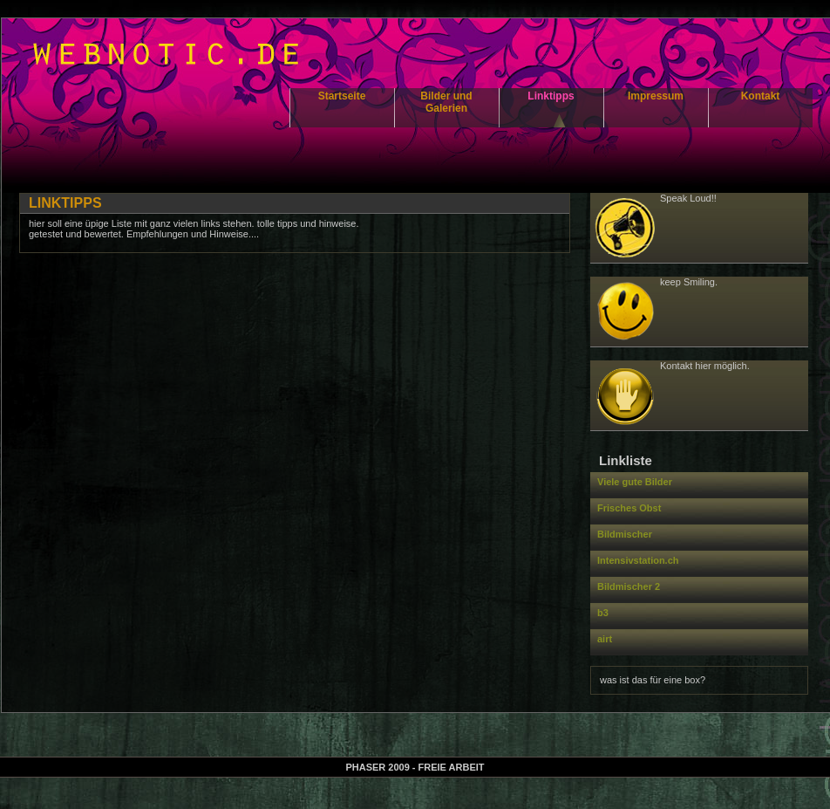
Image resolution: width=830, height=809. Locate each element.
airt (604, 639)
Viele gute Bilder (634, 481)
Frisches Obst (629, 508)
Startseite (342, 96)
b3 (603, 612)
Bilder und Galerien (446, 102)
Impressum (656, 96)
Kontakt (760, 96)
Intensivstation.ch (638, 560)
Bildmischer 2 (628, 586)
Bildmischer (624, 534)
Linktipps (550, 96)
